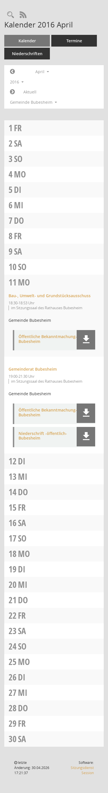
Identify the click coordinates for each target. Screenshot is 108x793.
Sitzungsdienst (82, 770)
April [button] (42, 71)
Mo (20, 174)
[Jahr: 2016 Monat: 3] (12, 72)
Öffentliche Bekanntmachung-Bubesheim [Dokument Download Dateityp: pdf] (48, 339)
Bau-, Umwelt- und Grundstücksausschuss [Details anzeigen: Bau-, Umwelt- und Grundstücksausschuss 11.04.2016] (50, 295)
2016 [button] (17, 82)
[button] (86, 339)
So (18, 159)
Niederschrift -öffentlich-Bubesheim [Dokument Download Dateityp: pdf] (43, 436)
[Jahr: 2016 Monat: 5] (12, 92)
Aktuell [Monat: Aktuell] (29, 92)
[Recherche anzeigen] (10, 15)
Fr (18, 128)
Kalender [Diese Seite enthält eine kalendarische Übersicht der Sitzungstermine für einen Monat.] (27, 40)
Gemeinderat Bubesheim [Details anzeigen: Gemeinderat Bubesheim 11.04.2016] (33, 369)
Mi (18, 205)
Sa (18, 143)
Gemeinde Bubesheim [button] (33, 102)
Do (19, 220)
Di (17, 189)
